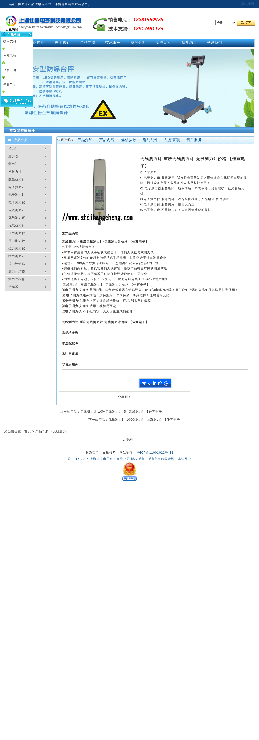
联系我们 (92, 452)
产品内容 (107, 140)
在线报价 (109, 452)
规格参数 (128, 140)
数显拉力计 (16, 179)
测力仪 (13, 156)
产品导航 (42, 431)
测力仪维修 (16, 279)
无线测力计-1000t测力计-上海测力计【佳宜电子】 (145, 419)
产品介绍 (85, 140)
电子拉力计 (16, 187)
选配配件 (150, 140)
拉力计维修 (16, 264)
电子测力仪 (16, 202)
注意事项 (172, 140)
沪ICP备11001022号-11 (155, 452)
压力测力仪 (16, 233)
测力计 (13, 164)
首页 (27, 431)
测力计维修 (16, 271)
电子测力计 (16, 195)
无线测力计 (16, 210)
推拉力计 (15, 171)
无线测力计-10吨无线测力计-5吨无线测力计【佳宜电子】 (122, 411)
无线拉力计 (16, 225)
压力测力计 (16, 241)
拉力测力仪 (16, 248)
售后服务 (194, 140)
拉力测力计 (16, 256)
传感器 (13, 287)
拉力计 (13, 148)
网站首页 (36, 42)
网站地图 (247, 4)
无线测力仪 (16, 218)
